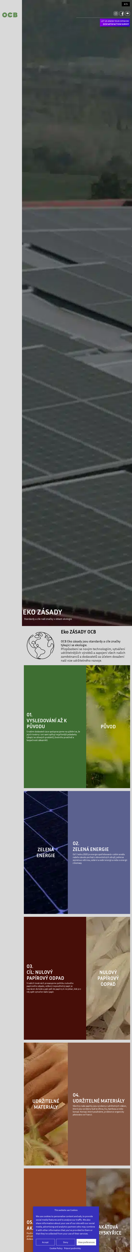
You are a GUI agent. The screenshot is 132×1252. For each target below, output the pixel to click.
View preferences (86, 1242)
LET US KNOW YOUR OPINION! (115, 22)
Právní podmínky (72, 1248)
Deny (65, 1242)
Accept (45, 1242)
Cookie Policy (56, 1248)
